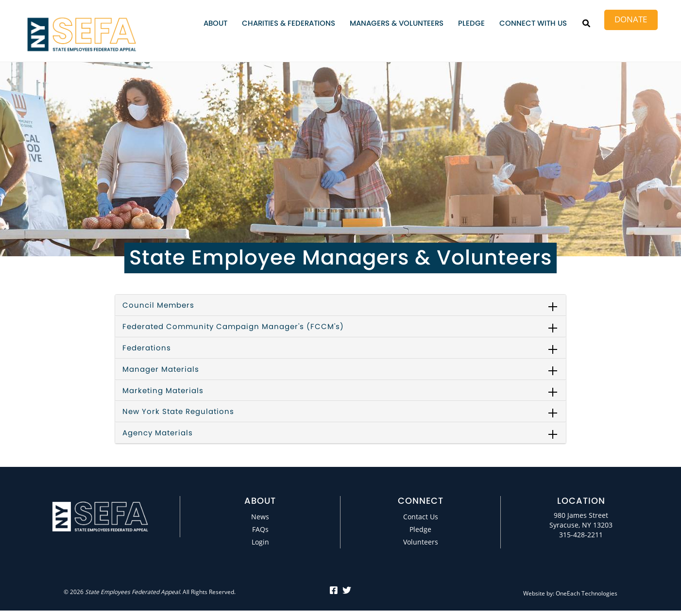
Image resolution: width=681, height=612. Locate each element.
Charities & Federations (288, 23)
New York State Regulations (178, 411)
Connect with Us (533, 23)
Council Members (158, 305)
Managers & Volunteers (396, 23)
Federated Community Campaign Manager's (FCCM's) (233, 326)
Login (260, 541)
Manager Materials (160, 369)
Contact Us (420, 516)
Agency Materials (157, 433)
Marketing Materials (163, 390)
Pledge (471, 23)
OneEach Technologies (586, 593)
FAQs (260, 529)
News (260, 516)
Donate (630, 19)
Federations (146, 348)
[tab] (340, 305)
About (215, 23)
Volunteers (420, 541)
